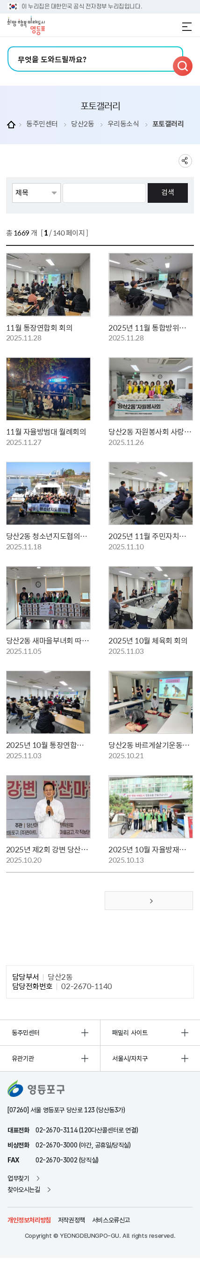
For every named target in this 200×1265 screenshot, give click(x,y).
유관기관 (23, 1058)
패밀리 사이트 (130, 1032)
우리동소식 (123, 123)
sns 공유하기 (185, 161)
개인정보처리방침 (29, 1220)
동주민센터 (42, 123)
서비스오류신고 (111, 1220)
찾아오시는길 (23, 1189)
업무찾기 (18, 1178)
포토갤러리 (168, 123)
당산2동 (82, 123)
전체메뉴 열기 (187, 26)
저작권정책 (71, 1220)
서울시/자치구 (130, 1058)
